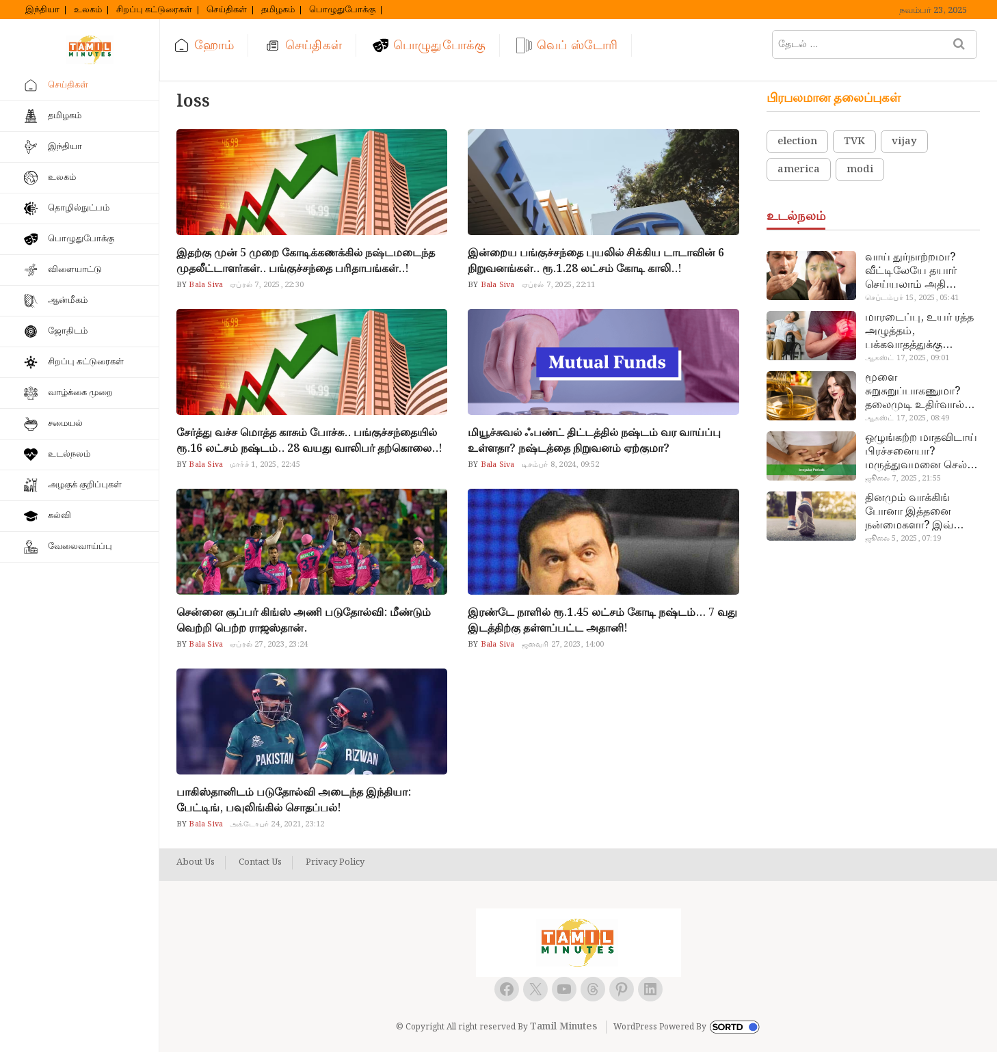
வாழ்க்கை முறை (80, 393)
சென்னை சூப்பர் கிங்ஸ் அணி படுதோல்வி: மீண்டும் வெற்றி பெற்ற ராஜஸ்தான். (303, 620)
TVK (854, 141)
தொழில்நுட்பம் (78, 208)
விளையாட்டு (75, 269)
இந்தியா (42, 10)
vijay (904, 141)
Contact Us (260, 862)
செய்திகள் (227, 10)
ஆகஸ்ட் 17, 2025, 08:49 (907, 418)
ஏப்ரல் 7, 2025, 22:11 (559, 285)
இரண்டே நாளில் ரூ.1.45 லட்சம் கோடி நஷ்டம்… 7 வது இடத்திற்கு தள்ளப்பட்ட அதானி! (602, 620)
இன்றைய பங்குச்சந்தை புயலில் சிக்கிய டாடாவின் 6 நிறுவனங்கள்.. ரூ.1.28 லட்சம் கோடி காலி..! (596, 261)
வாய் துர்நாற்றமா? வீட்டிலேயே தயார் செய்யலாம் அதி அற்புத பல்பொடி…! (914, 271)
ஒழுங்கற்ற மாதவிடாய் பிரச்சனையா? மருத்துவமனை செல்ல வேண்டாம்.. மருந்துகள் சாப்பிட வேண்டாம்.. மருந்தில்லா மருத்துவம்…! (921, 451)
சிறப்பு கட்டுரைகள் (154, 10)
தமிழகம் (278, 10)
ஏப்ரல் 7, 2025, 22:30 (267, 285)
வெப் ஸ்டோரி (577, 45)
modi (860, 169)
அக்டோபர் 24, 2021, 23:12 (277, 824)
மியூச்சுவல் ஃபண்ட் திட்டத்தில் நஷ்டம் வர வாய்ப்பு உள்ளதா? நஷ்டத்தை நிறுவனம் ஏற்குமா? (594, 441)
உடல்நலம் (69, 454)
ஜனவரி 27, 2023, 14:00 (563, 644)
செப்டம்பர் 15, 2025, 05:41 (912, 298)
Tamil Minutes (563, 1026)
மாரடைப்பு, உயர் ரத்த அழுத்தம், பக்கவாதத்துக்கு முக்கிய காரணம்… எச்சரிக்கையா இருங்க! (920, 331)
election (797, 141)
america (798, 169)
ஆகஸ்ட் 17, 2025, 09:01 (907, 358)
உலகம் (88, 10)
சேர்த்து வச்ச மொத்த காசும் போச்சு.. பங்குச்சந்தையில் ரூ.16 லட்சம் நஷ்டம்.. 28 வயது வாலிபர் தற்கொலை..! (309, 441)
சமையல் (65, 423)
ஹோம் (214, 45)
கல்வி (59, 516)
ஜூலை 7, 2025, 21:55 (903, 478)
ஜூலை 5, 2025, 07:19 (903, 538)
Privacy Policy (335, 862)
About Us (195, 862)
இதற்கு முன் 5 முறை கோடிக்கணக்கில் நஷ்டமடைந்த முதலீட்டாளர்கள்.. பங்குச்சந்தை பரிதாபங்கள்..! (305, 261)
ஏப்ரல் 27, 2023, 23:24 (269, 644)
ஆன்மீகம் (68, 300)
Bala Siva (205, 285)
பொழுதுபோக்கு (342, 10)
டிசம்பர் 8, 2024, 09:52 (561, 465)
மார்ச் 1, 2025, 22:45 (265, 465)
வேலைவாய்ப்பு (80, 546)
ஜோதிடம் (68, 331)
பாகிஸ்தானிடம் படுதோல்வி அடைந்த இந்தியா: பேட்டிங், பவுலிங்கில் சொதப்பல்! (293, 800)
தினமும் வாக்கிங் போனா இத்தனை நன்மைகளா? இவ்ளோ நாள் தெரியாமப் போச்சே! (920, 511)
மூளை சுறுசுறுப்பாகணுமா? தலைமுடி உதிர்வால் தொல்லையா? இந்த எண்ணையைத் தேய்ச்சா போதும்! (914, 391)
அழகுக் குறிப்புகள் (85, 485)
